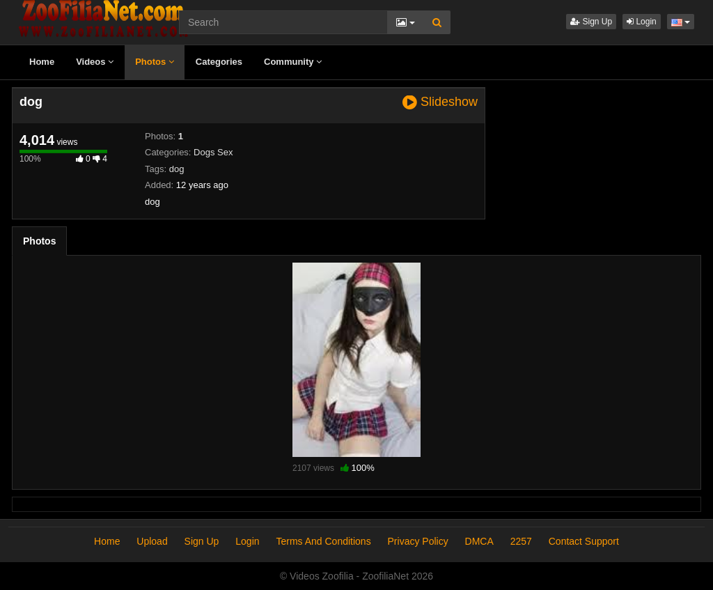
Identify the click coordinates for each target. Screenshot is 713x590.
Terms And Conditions (323, 541)
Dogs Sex (213, 152)
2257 (521, 541)
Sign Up (591, 21)
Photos (154, 61)
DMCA (479, 541)
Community (293, 61)
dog (177, 169)
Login (642, 21)
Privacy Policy (418, 541)
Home (41, 61)
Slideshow (440, 102)
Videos (94, 61)
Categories (219, 61)
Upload (151, 541)
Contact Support (584, 541)
